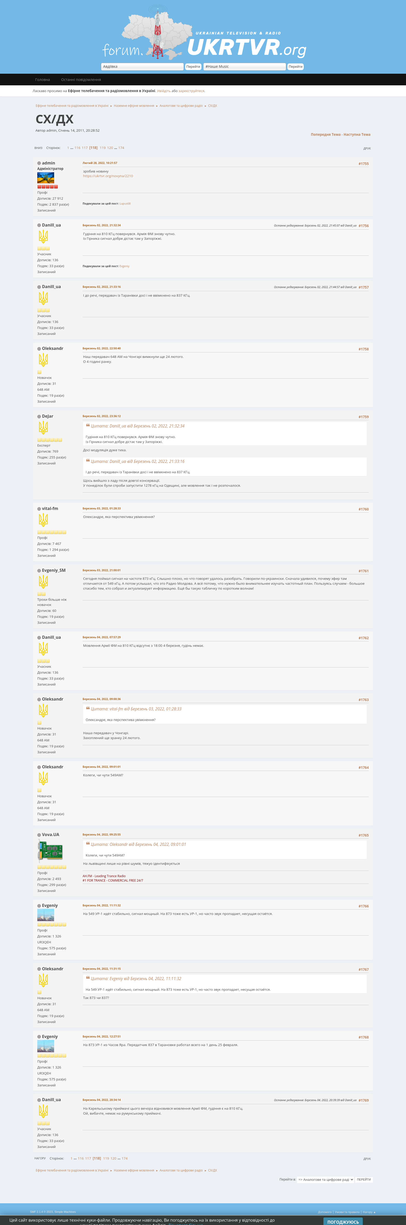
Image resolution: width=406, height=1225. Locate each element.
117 (85, 147)
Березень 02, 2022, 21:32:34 (102, 225)
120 (110, 147)
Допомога (325, 1212)
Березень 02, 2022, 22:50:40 (102, 348)
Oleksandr (52, 348)
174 (121, 147)
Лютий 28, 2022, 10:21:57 (100, 163)
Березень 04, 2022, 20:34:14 (102, 1100)
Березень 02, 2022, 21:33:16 (102, 287)
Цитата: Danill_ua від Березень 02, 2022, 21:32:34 (138, 426)
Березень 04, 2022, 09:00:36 (102, 699)
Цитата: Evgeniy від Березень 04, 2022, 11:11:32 (136, 978)
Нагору (40, 1158)
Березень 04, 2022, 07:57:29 (102, 637)
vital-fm (50, 508)
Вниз (38, 148)
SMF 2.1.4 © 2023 (41, 1211)
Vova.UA (50, 834)
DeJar (47, 416)
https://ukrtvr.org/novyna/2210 (108, 176)
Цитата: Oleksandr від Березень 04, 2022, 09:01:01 (138, 844)
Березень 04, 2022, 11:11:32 (102, 905)
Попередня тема (326, 134)
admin (48, 163)
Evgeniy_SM (54, 570)
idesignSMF (77, 1217)
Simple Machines (65, 1211)
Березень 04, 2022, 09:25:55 (102, 834)
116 (77, 147)
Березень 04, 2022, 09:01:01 (102, 767)
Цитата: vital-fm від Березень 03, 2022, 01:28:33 (136, 709)
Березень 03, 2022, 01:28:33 (102, 508)
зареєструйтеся (192, 90)
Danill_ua (51, 225)
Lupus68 (125, 203)
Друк (367, 148)
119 (103, 147)
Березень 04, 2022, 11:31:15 (102, 969)
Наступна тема (357, 134)
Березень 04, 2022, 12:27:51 (102, 1036)
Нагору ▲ (369, 1212)
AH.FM (87, 876)
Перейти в (287, 1179)
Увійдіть (164, 90)
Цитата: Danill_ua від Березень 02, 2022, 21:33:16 (138, 461)
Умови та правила (347, 1212)
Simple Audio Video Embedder (49, 1217)
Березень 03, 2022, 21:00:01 (102, 570)
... (72, 147)
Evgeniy (124, 266)
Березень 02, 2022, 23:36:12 (102, 416)
